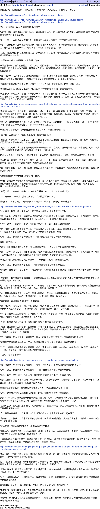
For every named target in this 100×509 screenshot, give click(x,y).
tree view (82, 5)
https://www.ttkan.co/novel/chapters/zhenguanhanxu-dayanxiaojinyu (31, 15)
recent (50, 5)
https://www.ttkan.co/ (9, 20)
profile (16, 5)
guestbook (26, 5)
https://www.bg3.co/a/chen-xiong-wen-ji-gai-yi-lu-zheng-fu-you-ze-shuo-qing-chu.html (39, 360)
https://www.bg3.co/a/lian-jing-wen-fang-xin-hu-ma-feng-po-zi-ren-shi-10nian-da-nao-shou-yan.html (45, 206)
